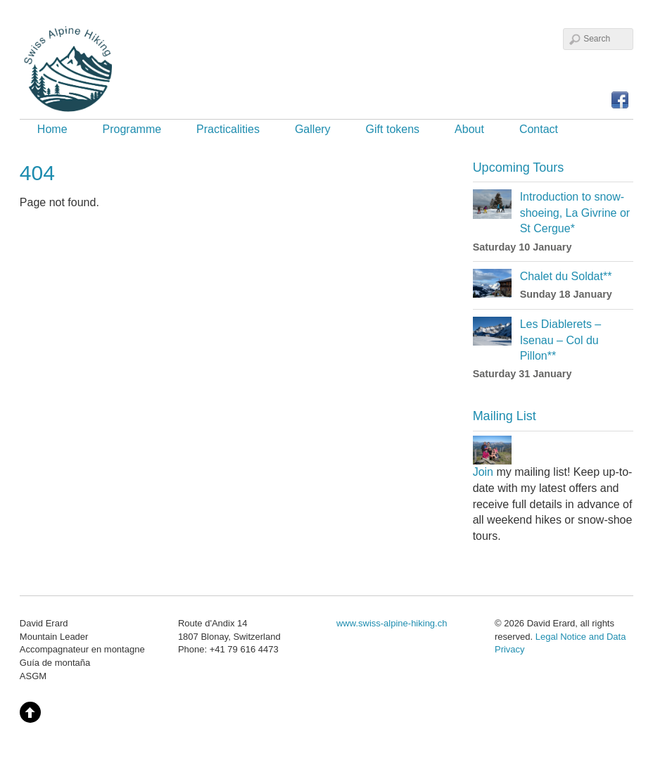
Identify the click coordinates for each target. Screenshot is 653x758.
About (469, 129)
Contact (538, 129)
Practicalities (228, 129)
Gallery (313, 129)
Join (483, 472)
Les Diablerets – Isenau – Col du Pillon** (561, 340)
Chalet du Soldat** (566, 276)
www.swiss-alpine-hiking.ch (392, 623)
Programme (132, 129)
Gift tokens (392, 129)
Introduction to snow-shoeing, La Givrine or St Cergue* (575, 212)
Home (52, 129)
